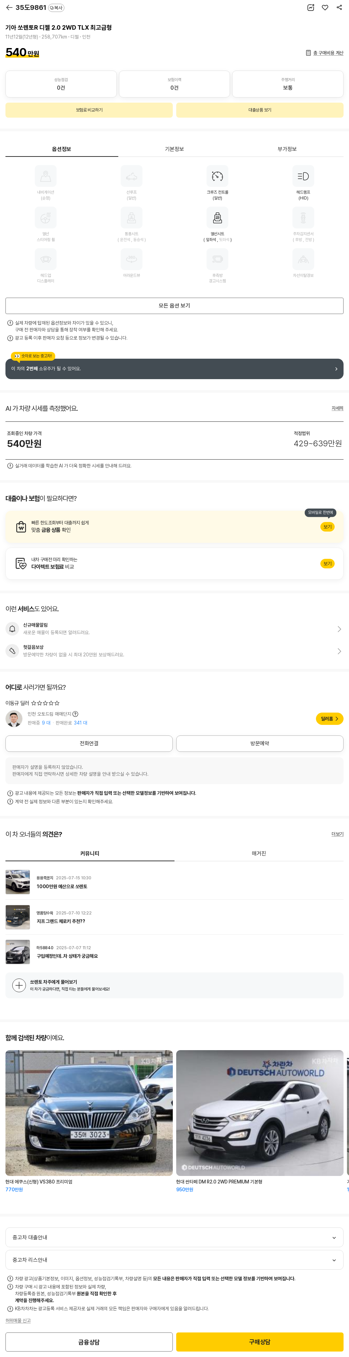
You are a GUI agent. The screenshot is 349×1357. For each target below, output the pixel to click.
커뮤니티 (90, 853)
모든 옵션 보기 (174, 305)
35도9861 (40, 7)
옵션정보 (61, 149)
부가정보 (287, 149)
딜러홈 (327, 718)
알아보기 (174, 526)
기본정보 (174, 149)
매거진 (259, 853)
